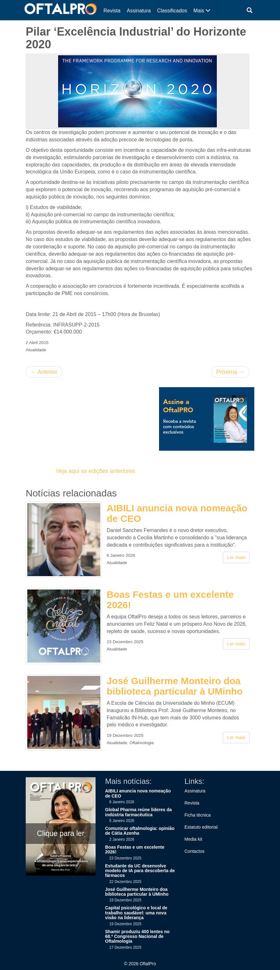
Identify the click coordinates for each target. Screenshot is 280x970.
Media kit (193, 839)
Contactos (194, 851)
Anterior (43, 372)
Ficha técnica (197, 815)
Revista (111, 10)
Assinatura (139, 10)
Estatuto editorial (200, 827)
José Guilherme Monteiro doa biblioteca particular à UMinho (175, 686)
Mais (201, 10)
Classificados (172, 10)
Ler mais (236, 557)
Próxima (230, 372)
